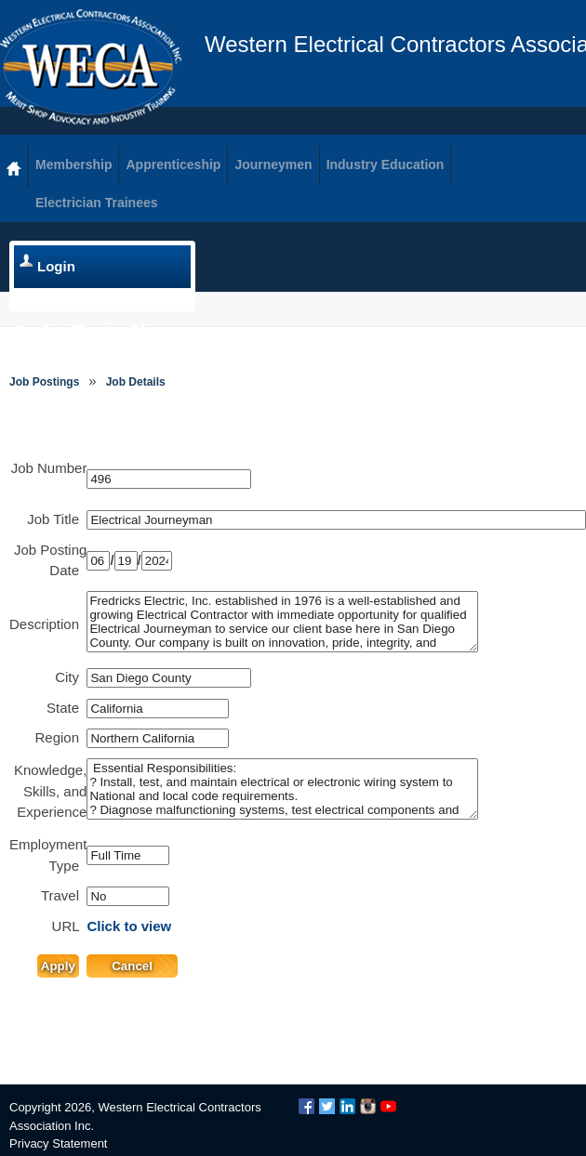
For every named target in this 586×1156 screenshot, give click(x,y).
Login (56, 266)
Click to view (129, 926)
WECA (90, 67)
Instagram (368, 1106)
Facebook (306, 1106)
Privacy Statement (58, 1143)
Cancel (132, 966)
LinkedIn (347, 1106)
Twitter (327, 1106)
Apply (58, 966)
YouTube (388, 1106)
